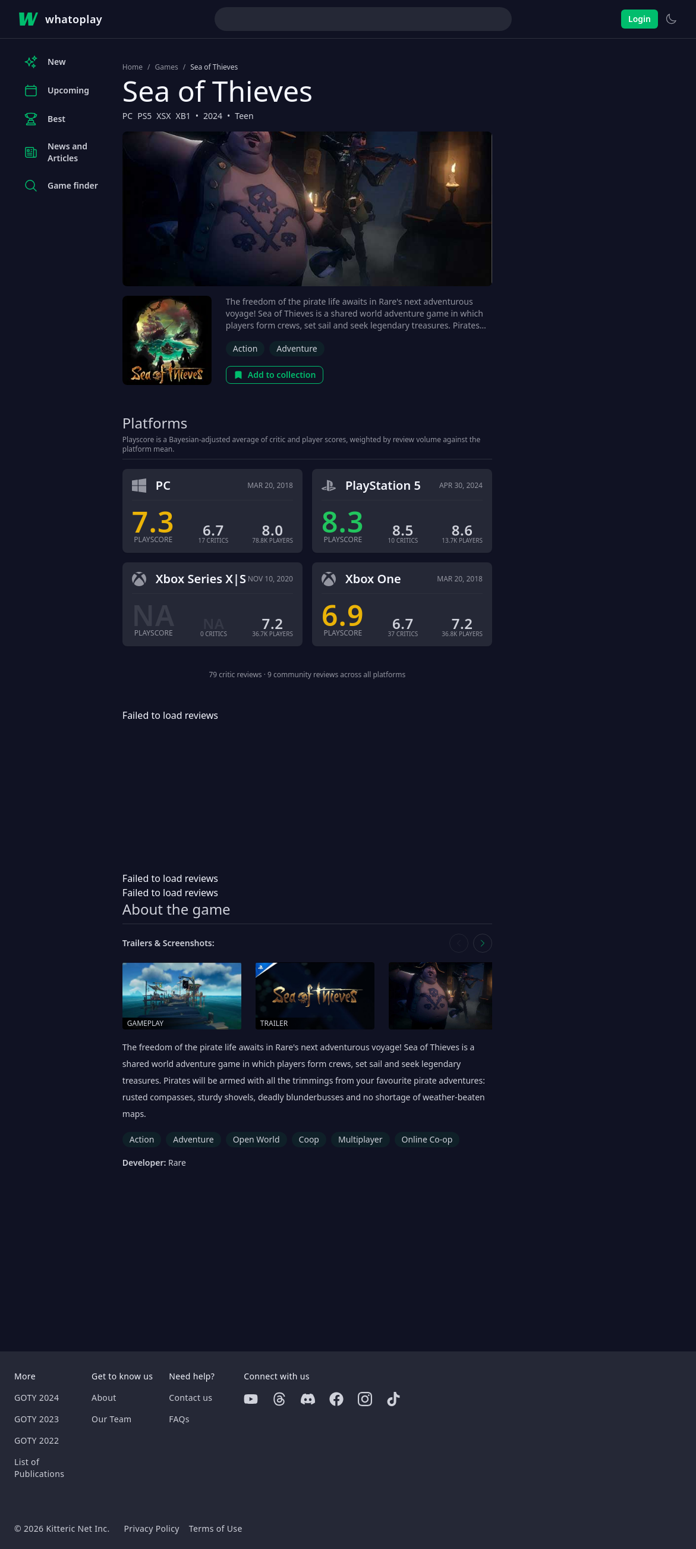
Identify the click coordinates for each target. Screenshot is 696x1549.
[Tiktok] (393, 1399)
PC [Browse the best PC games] (127, 115)
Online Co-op (427, 1139)
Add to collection (275, 374)
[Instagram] (365, 1399)
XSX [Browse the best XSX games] (163, 115)
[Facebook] (336, 1399)
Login (639, 18)
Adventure (296, 348)
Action (245, 348)
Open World (256, 1139)
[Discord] (308, 1399)
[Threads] (279, 1399)
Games (166, 67)
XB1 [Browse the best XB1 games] (182, 115)
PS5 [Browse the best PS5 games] (144, 115)
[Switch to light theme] (671, 19)
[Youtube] (251, 1399)
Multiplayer (360, 1139)
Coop (309, 1139)
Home (132, 67)
